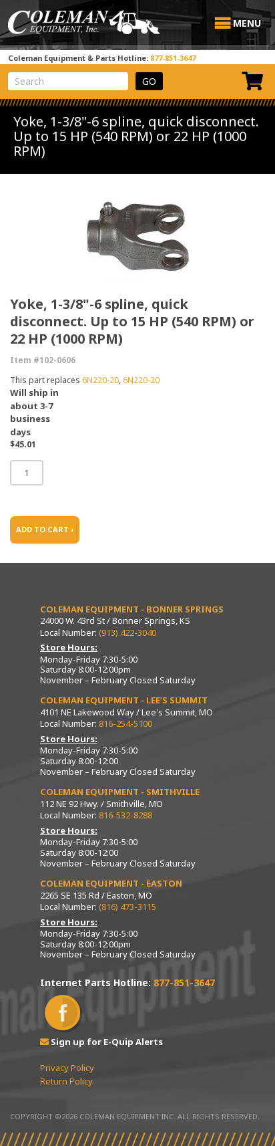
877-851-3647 (173, 58)
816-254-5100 (125, 723)
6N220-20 (100, 380)
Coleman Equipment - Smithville (120, 792)
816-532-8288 (125, 815)
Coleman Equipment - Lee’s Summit (124, 700)
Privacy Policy (67, 1068)
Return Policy (66, 1081)
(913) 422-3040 (127, 632)
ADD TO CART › (44, 529)
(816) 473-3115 (127, 907)
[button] (247, 23)
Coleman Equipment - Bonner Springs (132, 609)
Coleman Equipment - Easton (111, 883)
